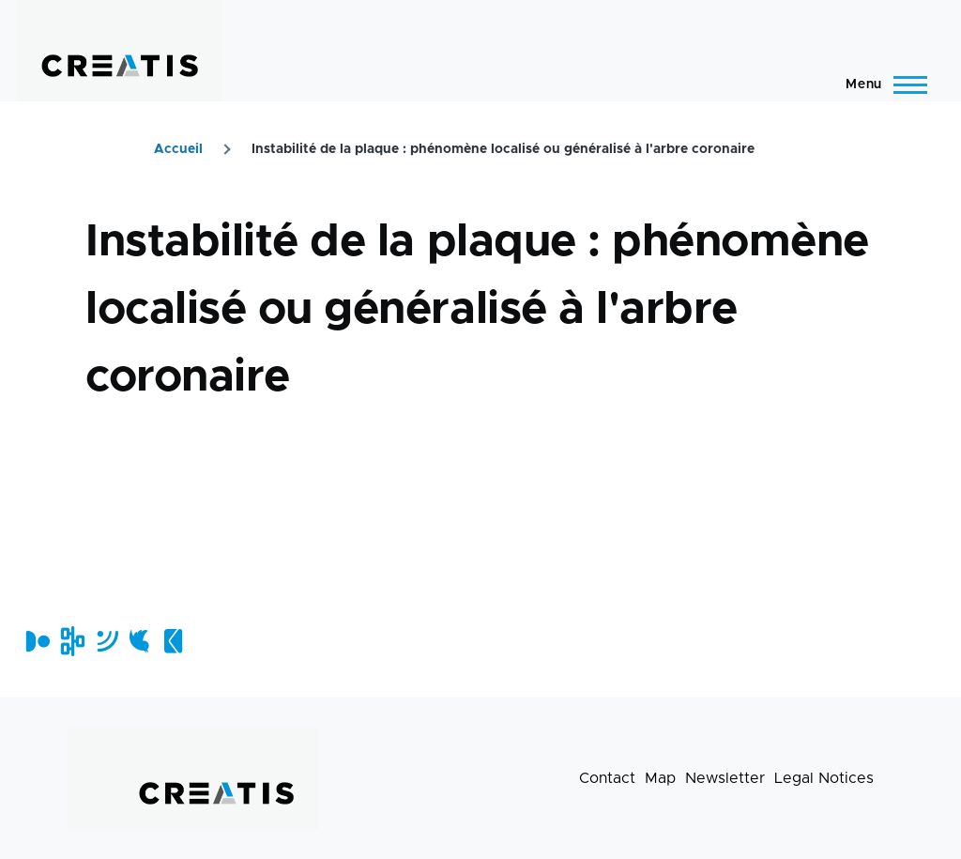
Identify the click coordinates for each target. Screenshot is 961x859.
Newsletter (725, 778)
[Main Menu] (881, 84)
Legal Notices (824, 778)
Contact (607, 778)
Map (660, 778)
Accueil (178, 149)
